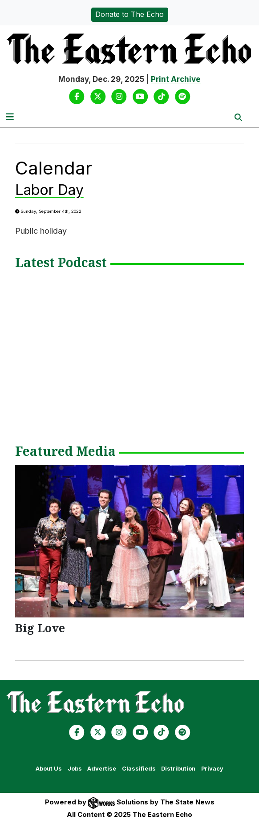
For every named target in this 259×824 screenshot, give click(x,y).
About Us (49, 768)
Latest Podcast (61, 263)
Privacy (212, 768)
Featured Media (65, 451)
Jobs (75, 768)
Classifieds (139, 768)
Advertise (101, 768)
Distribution (178, 768)
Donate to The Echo (129, 14)
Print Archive (176, 79)
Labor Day (49, 190)
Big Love (40, 627)
